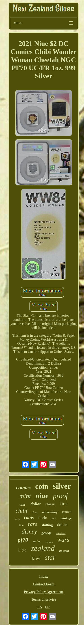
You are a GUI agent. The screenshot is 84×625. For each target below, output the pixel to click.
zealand (43, 548)
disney (29, 531)
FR (47, 607)
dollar (35, 504)
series (36, 541)
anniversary (49, 512)
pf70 (23, 540)
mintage (66, 518)
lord (54, 518)
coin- (22, 504)
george (46, 533)
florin (42, 518)
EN (39, 607)
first (64, 503)
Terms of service (43, 599)
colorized (61, 533)
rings (35, 512)
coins (29, 517)
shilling (47, 525)
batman (64, 551)
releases (49, 542)
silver (62, 486)
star (50, 557)
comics (23, 487)
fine (21, 525)
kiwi (36, 558)
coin (41, 486)
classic (50, 504)
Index (43, 576)
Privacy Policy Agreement (43, 592)
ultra (22, 550)
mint (25, 496)
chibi (21, 510)
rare (32, 524)
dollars (62, 524)
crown (66, 512)
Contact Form (43, 584)
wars (63, 539)
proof (60, 496)
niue (42, 496)
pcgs (17, 519)
